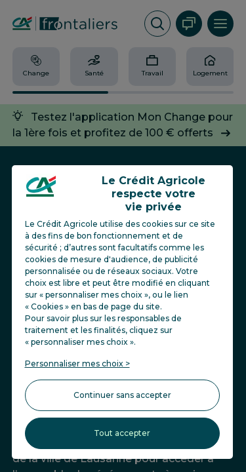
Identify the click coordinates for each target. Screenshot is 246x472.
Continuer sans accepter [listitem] (122, 395)
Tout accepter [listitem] (122, 433)
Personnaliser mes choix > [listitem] (77, 363)
